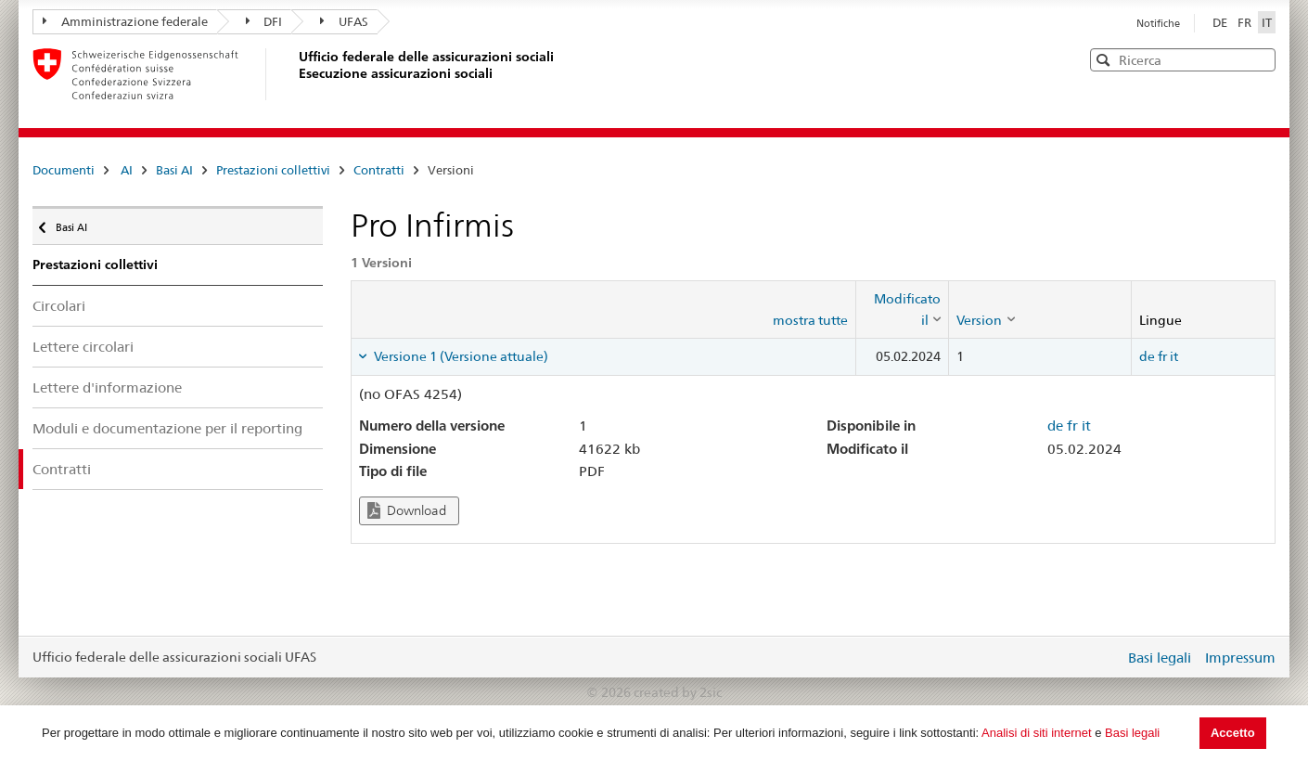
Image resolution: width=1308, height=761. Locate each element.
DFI (264, 21)
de (1147, 356)
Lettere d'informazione (107, 387)
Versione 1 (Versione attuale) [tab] (459, 356)
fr (1162, 356)
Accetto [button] (1233, 733)
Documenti (63, 169)
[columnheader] (902, 309)
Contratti (378, 169)
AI (127, 169)
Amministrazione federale (125, 21)
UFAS (344, 21)
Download (406, 511)
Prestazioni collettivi (273, 169)
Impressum (1240, 657)
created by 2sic (678, 692)
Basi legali (1132, 733)
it (1174, 356)
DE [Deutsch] (1221, 22)
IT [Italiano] (1267, 22)
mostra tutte (810, 320)
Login (1107, 657)
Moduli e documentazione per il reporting (167, 428)
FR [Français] (1245, 22)
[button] (1260, 59)
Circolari (58, 306)
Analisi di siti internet (1036, 733)
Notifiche (1158, 23)
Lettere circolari (83, 346)
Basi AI (174, 169)
